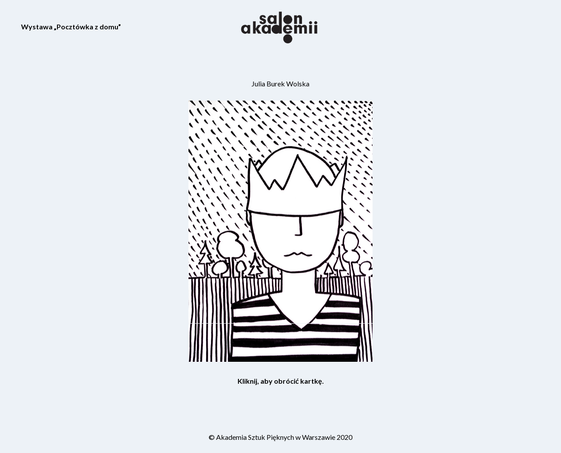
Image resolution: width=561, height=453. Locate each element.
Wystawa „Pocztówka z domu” (71, 26)
